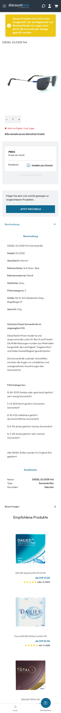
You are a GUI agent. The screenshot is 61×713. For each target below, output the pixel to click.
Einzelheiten (30, 469)
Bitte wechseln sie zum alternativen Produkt (25, 134)
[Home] (15, 706)
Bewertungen (30, 506)
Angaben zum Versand (40, 165)
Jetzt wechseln (30, 209)
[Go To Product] (30, 547)
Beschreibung (30, 224)
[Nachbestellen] (46, 703)
